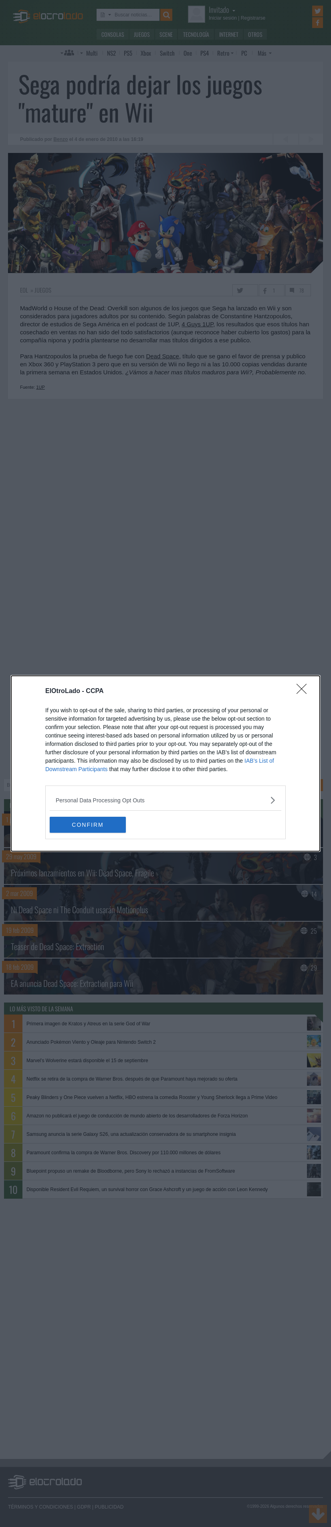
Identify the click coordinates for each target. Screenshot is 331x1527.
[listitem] (165, 800)
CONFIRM (87, 825)
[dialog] (165, 763)
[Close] (304, 691)
